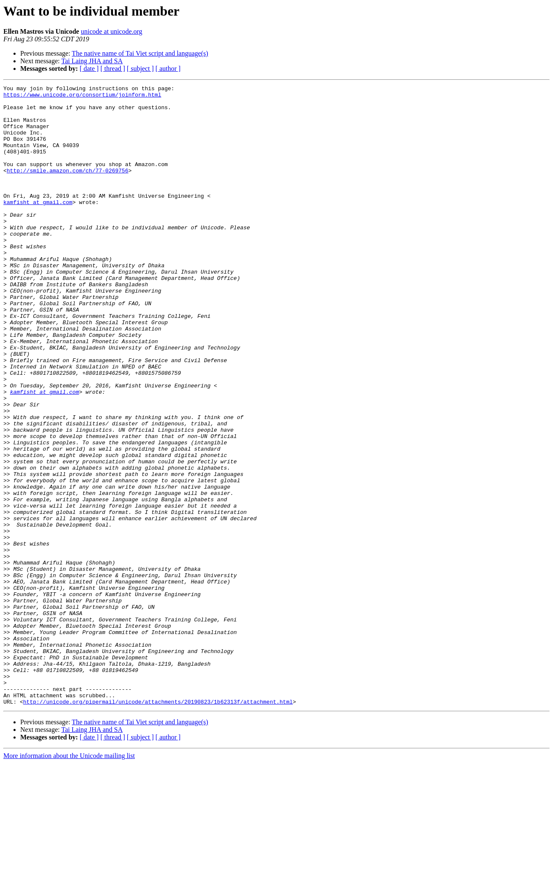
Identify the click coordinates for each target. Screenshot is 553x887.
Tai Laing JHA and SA (92, 61)
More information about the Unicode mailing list (69, 879)
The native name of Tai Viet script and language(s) (140, 53)
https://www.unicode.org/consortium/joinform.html (82, 97)
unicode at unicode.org (111, 31)
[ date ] (89, 68)
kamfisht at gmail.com (37, 226)
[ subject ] (140, 68)
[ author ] (168, 68)
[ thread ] (112, 68)
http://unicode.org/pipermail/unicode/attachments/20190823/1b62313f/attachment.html (158, 825)
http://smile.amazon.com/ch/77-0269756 (68, 188)
